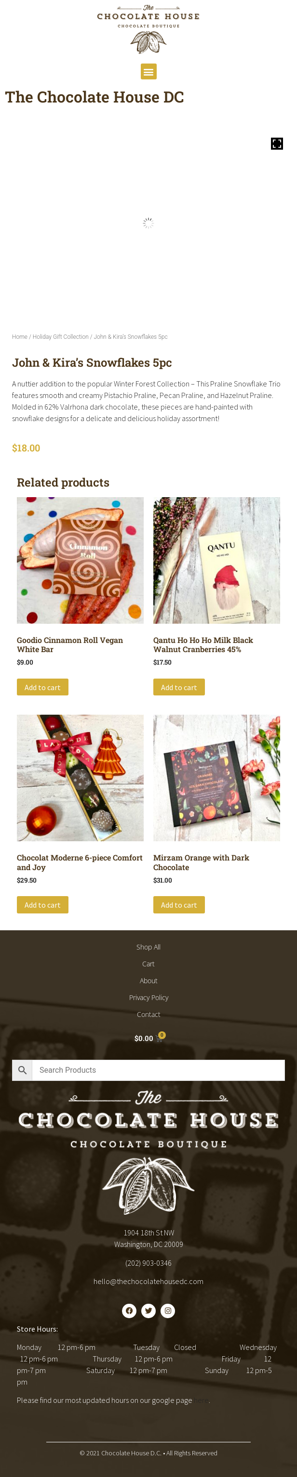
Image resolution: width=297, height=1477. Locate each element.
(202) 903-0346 (148, 1263)
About (149, 980)
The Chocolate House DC (94, 96)
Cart (148, 963)
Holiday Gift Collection (61, 337)
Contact (149, 1014)
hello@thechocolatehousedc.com (148, 1281)
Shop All (148, 946)
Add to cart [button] (43, 687)
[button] (149, 71)
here (201, 1400)
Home (19, 337)
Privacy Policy (148, 997)
